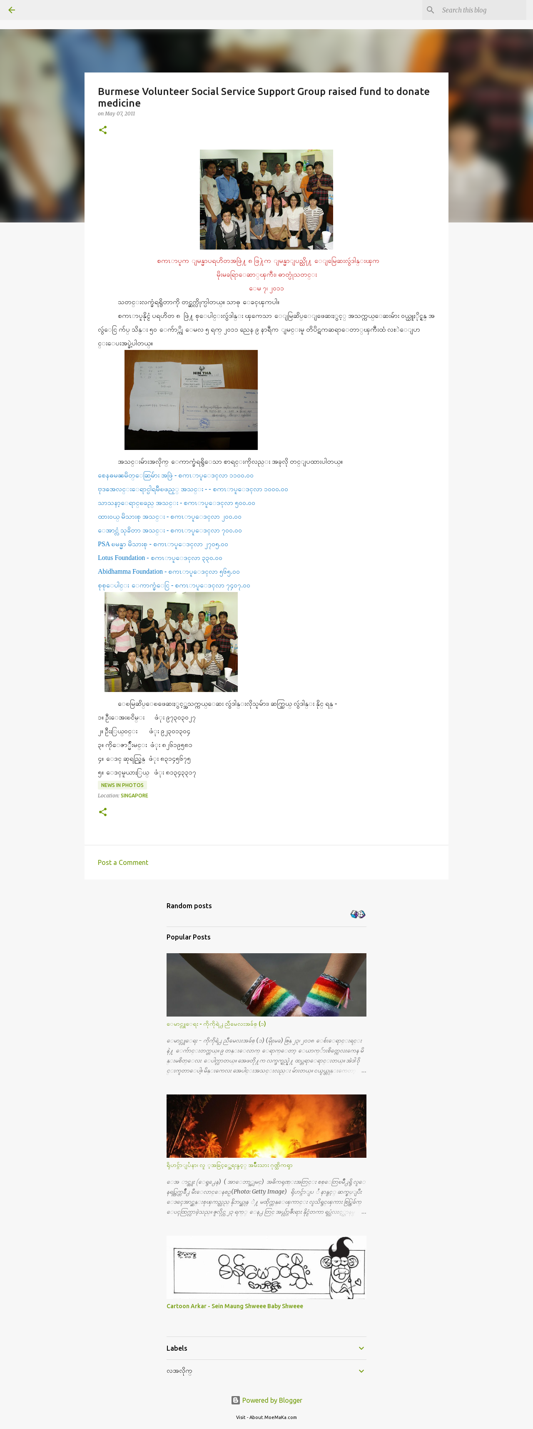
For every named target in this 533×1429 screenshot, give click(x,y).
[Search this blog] (482, 10)
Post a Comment (123, 862)
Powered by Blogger (266, 1400)
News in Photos (122, 785)
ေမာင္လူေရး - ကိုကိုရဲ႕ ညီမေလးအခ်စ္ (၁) (216, 1023)
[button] (103, 130)
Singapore (134, 795)
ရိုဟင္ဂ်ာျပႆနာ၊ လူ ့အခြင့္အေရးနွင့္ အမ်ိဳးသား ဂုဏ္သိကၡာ (230, 1165)
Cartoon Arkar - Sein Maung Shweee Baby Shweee (235, 1306)
